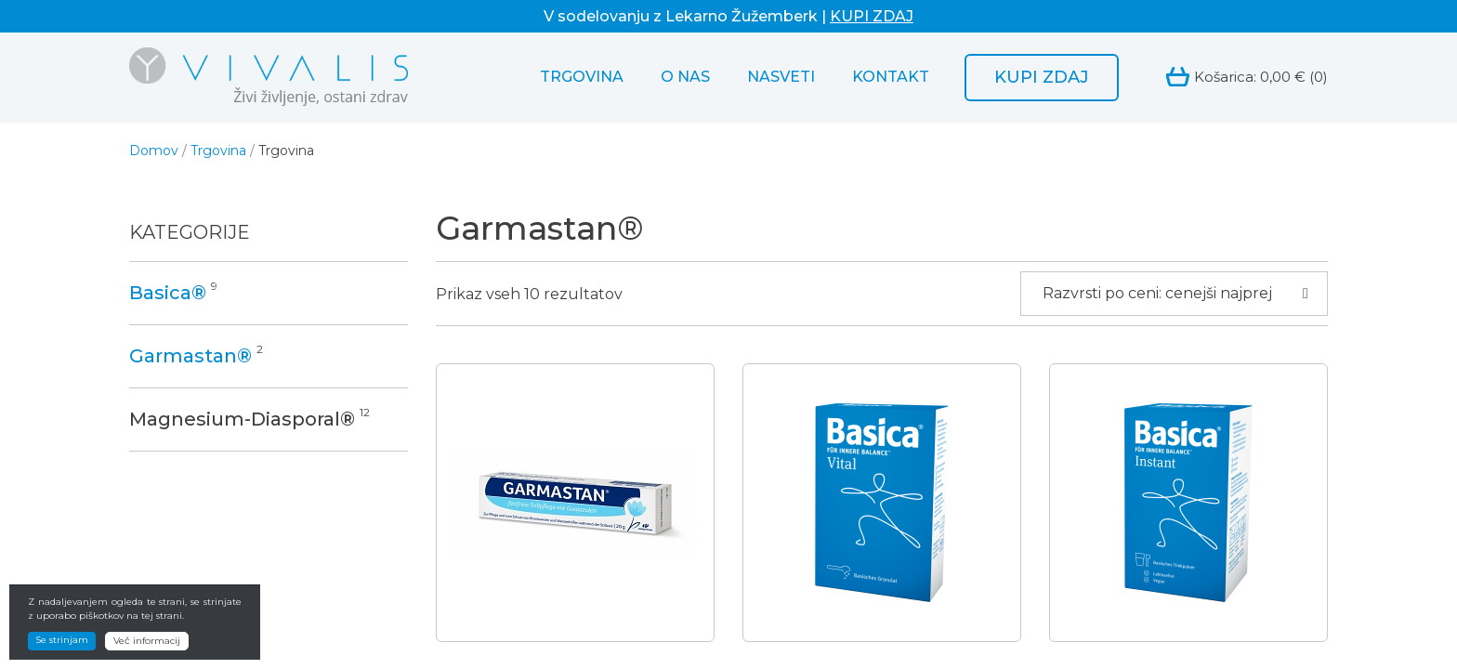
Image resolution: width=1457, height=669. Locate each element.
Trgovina (581, 76)
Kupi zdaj (1041, 77)
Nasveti (781, 76)
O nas (685, 76)
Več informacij (146, 650)
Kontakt (890, 76)
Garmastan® (190, 356)
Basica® (167, 293)
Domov (153, 150)
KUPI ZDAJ (871, 16)
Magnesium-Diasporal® (242, 419)
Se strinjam (61, 649)
